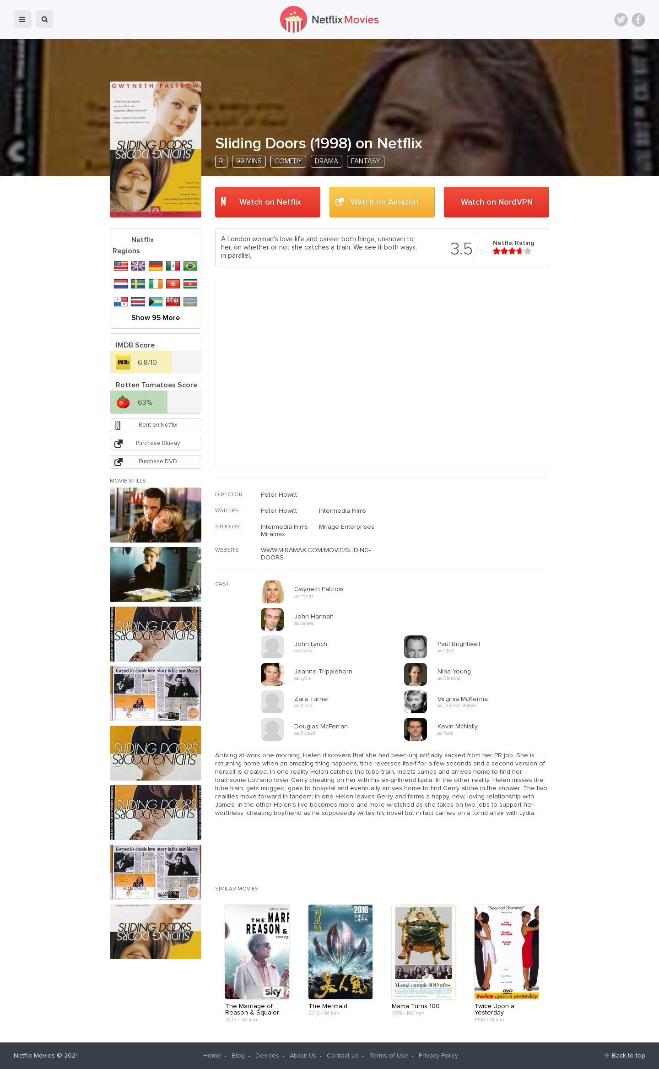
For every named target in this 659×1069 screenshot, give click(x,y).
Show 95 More (155, 317)
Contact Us (343, 1056)
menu (22, 19)
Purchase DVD (158, 462)
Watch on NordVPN (497, 202)
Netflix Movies (34, 1056)
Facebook (638, 20)
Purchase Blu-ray (158, 443)
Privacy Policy (438, 1056)
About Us (303, 1056)
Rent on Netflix (158, 425)
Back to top (628, 1056)
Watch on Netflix (270, 202)
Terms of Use (388, 1056)
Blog (238, 1056)
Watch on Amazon (384, 202)
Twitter (621, 20)
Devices (267, 1056)
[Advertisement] (480, 550)
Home (212, 1056)
